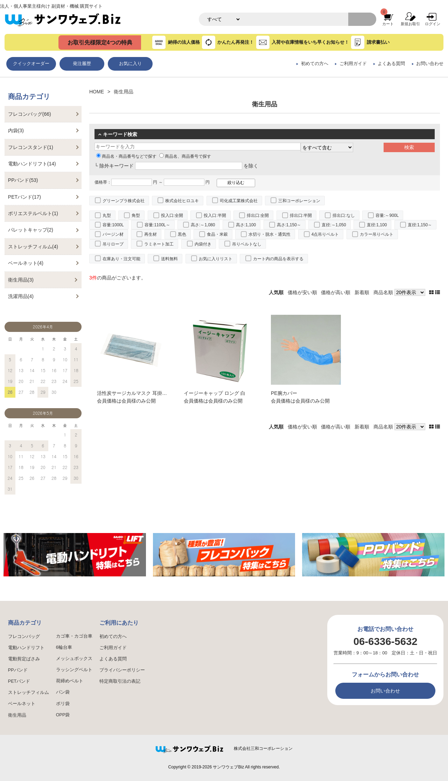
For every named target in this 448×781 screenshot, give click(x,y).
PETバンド (19, 681)
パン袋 (63, 692)
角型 (136, 215)
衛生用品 (17, 715)
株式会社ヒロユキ (182, 200)
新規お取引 (410, 24)
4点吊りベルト (325, 234)
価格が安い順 (302, 292)
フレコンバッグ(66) (29, 114)
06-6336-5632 (386, 641)
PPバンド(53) (23, 180)
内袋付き (203, 244)
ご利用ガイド (353, 63)
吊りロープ (113, 244)
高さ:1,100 (246, 224)
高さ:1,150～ (289, 224)
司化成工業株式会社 (239, 200)
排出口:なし (343, 215)
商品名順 (383, 292)
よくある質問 (391, 63)
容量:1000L (113, 224)
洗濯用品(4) (21, 296)
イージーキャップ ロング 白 (214, 393)
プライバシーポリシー (122, 670)
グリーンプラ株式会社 (124, 200)
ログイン (432, 24)
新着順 (362, 292)
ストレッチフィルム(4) (33, 246)
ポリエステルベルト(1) (33, 213)
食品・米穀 (217, 234)
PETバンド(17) (24, 197)
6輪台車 (64, 647)
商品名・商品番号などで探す (126, 156)
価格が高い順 (335, 292)
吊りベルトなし (246, 244)
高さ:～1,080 (203, 224)
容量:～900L (387, 215)
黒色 (182, 234)
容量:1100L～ (157, 224)
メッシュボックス (74, 658)
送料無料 (169, 258)
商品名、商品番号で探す (185, 156)
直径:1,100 (377, 224)
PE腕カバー (284, 393)
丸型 (107, 215)
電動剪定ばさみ (24, 658)
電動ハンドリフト (26, 647)
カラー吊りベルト (376, 234)
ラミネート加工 (159, 244)
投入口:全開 (172, 215)
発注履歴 (82, 63)
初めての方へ (314, 63)
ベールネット (21, 703)
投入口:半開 (215, 215)
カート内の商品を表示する (278, 258)
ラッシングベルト (74, 669)
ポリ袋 (63, 703)
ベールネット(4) (25, 263)
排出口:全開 (258, 215)
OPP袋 (63, 714)
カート (388, 24)
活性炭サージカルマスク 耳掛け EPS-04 (141, 393)
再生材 (150, 234)
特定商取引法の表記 (119, 681)
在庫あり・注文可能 (121, 258)
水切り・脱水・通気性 (269, 234)
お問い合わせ (429, 63)
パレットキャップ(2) (30, 230)
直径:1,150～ (420, 224)
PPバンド (18, 670)
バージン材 (113, 234)
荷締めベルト (69, 681)
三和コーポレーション (299, 200)
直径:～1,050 (334, 224)
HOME (96, 91)
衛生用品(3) (21, 280)
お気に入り (130, 63)
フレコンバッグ (24, 636)
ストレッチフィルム (28, 692)
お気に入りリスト (215, 258)
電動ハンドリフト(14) (32, 163)
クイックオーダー (31, 63)
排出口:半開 (301, 215)
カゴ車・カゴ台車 (74, 636)
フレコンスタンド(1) (30, 147)
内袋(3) (16, 130)
